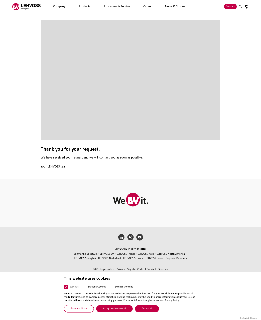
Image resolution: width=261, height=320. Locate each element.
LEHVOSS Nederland (109, 258)
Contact (230, 6)
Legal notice (107, 269)
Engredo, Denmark (176, 258)
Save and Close (79, 308)
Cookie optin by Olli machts (248, 318)
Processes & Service (88, 6)
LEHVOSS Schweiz (133, 258)
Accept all (147, 308)
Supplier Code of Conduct (142, 269)
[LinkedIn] (121, 237)
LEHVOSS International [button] (130, 249)
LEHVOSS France (126, 253)
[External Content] (111, 287)
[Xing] (130, 237)
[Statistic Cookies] (84, 287)
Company (53, 6)
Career (107, 6)
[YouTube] (139, 237)
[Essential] (66, 287)
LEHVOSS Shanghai (85, 258)
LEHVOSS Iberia (154, 258)
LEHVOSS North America (171, 253)
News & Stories (123, 6)
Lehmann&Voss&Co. (86, 253)
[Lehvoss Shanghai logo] (26, 7)
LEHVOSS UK (107, 253)
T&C (96, 269)
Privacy (121, 269)
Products (68, 6)
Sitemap (163, 269)
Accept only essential (114, 308)
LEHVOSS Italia (145, 253)
